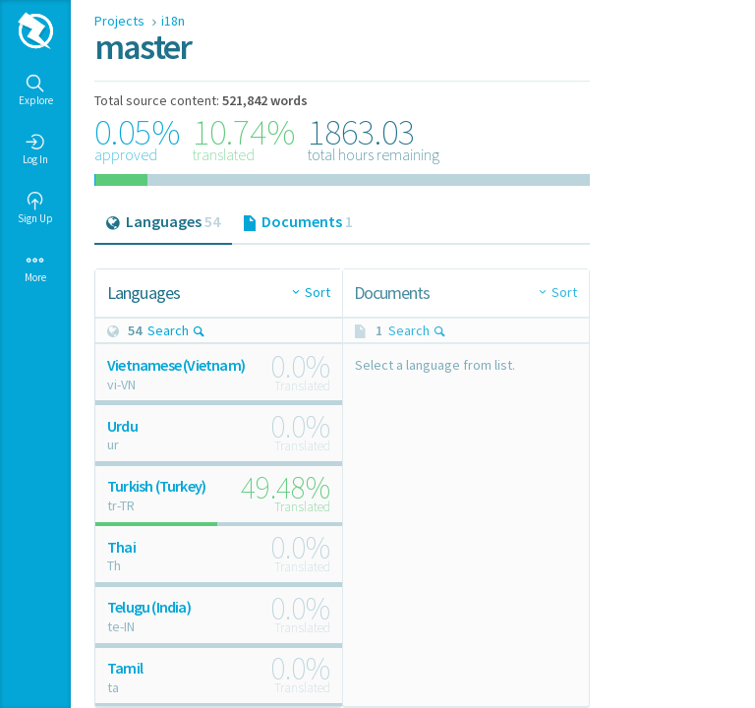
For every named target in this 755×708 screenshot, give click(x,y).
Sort (317, 292)
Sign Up (35, 208)
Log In (35, 149)
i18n (173, 21)
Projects (120, 21)
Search (176, 330)
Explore (36, 90)
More (35, 267)
